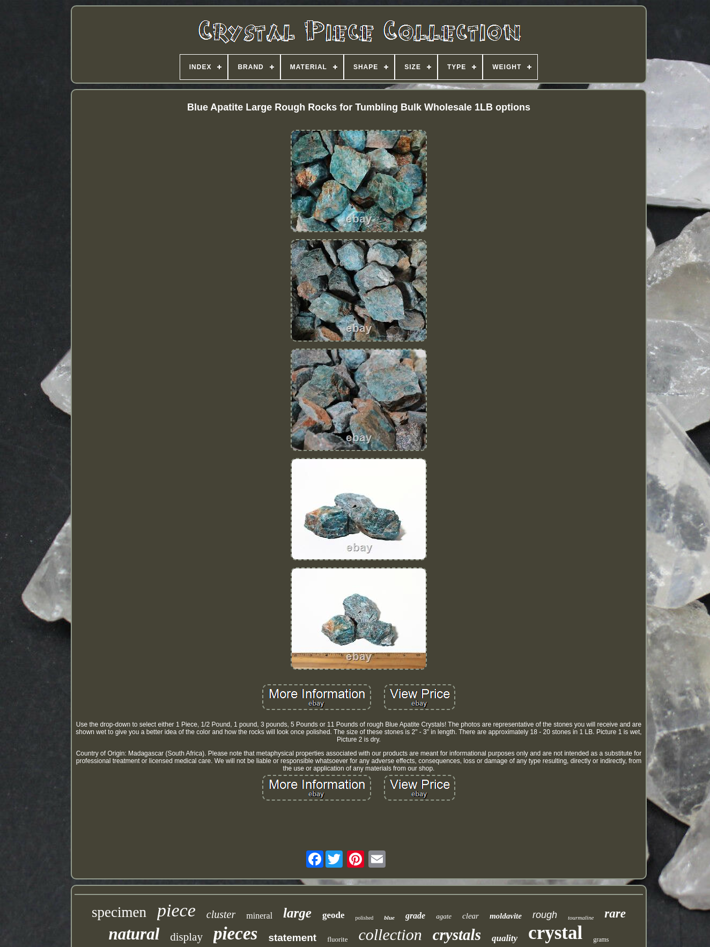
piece (176, 910)
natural (133, 933)
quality (504, 938)
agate (444, 916)
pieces (235, 933)
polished (364, 918)
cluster (220, 914)
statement (292, 937)
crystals (457, 934)
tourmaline (581, 917)
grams (601, 939)
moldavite (506, 916)
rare (615, 913)
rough (544, 914)
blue (389, 917)
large (297, 913)
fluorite (337, 939)
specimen (119, 912)
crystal (555, 932)
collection (389, 934)
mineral (259, 915)
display (186, 936)
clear (470, 916)
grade (415, 915)
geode (333, 915)
